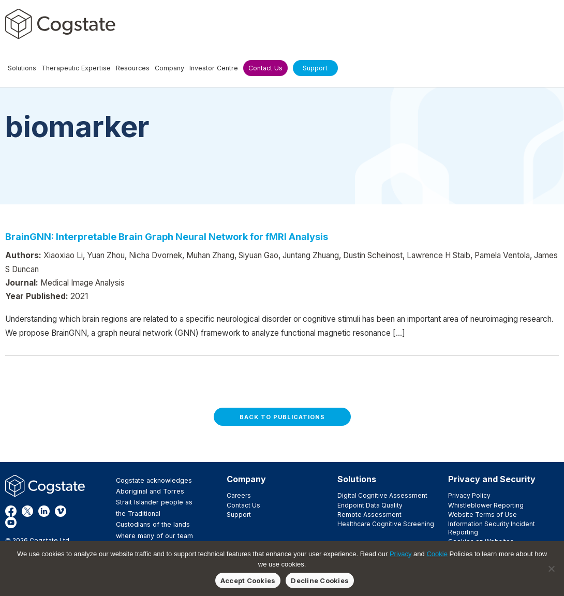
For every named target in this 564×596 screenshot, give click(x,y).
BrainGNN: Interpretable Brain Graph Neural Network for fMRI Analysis (166, 236)
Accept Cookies (248, 580)
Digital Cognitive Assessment (382, 495)
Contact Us (243, 505)
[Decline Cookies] (551, 568)
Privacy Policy (469, 495)
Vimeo (60, 511)
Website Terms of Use (482, 514)
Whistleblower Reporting (486, 505)
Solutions (356, 479)
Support (239, 514)
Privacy (401, 554)
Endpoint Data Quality (370, 505)
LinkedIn (44, 511)
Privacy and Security (492, 479)
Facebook (11, 511)
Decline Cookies (320, 580)
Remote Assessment (369, 514)
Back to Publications (282, 417)
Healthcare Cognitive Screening (385, 524)
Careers (239, 495)
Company (246, 479)
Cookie (436, 554)
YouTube (11, 522)
